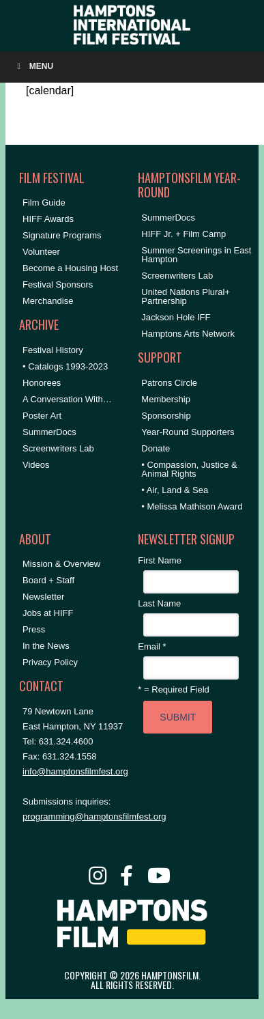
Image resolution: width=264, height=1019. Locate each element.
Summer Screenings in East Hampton (196, 254)
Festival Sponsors (58, 284)
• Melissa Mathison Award (191, 506)
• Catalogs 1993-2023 (65, 366)
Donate (155, 448)
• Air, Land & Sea (174, 490)
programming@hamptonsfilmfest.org (94, 816)
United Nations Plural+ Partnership (185, 296)
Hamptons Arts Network (188, 334)
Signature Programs (62, 235)
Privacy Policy (50, 662)
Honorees (42, 383)
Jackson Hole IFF (175, 317)
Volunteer (41, 252)
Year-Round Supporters (187, 432)
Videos (36, 465)
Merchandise (48, 301)
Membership (165, 399)
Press (34, 629)
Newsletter (43, 596)
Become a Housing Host (70, 268)
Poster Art (42, 415)
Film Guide (44, 202)
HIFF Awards (48, 219)
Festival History (53, 350)
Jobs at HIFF (48, 613)
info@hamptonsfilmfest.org (75, 771)
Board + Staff (48, 580)
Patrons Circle (169, 383)
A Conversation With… (67, 399)
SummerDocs (49, 432)
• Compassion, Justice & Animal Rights (189, 469)
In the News (46, 646)
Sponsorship (165, 415)
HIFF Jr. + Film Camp (183, 234)
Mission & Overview (61, 564)
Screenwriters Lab (58, 448)
